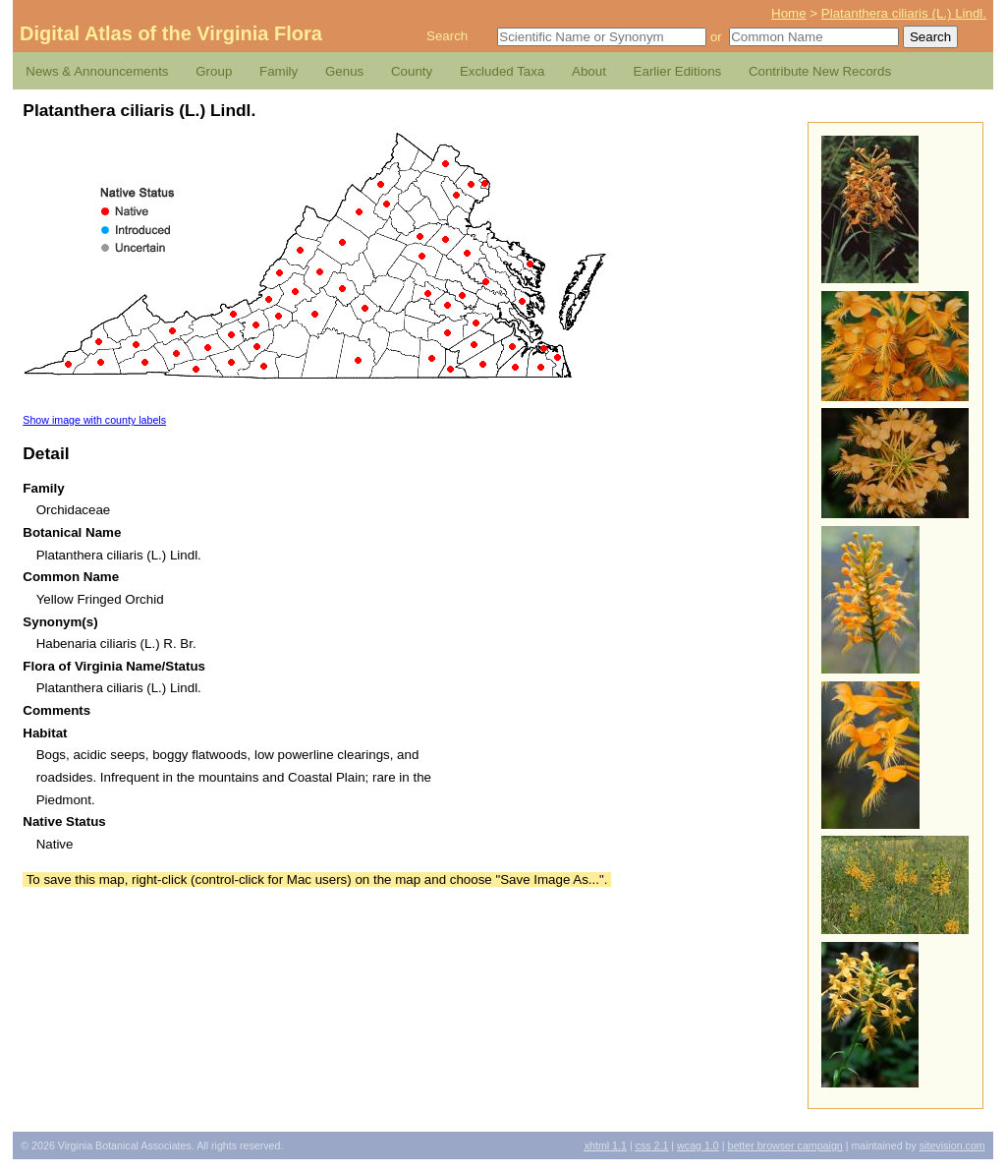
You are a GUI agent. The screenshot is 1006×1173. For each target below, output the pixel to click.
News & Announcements (97, 71)
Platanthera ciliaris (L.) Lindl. (903, 13)
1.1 (606, 1145)
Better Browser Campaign (784, 1145)
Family (278, 71)
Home (789, 13)
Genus (344, 71)
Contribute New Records (820, 71)
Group (214, 71)
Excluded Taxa (502, 71)
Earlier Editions (678, 71)
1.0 (698, 1145)
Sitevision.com (952, 1145)
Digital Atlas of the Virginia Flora (171, 33)
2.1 (652, 1145)
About (589, 71)
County (411, 71)
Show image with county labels (94, 420)
